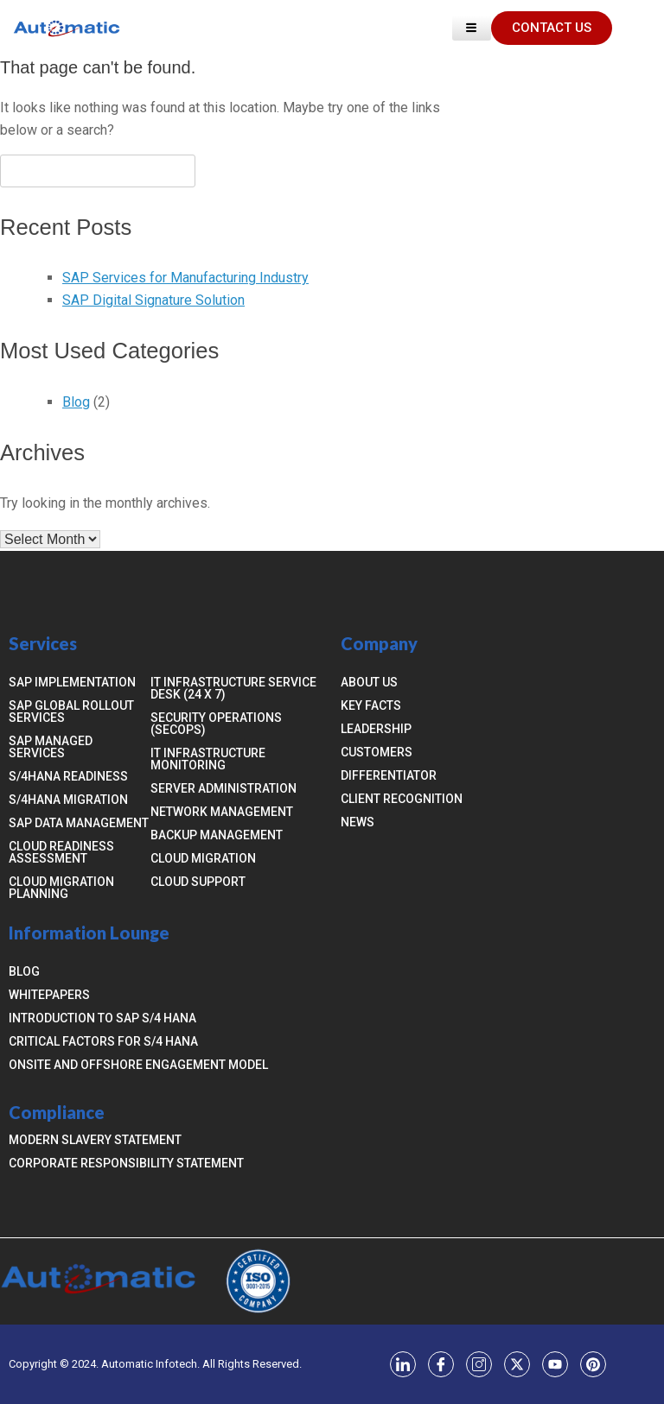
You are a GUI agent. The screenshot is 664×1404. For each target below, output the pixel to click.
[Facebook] (441, 1364)
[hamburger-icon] (471, 28)
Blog (76, 402)
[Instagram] (479, 1364)
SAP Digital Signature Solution (153, 300)
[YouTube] (555, 1364)
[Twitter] (517, 1364)
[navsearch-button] (634, 28)
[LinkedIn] (403, 1364)
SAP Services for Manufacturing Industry (185, 277)
